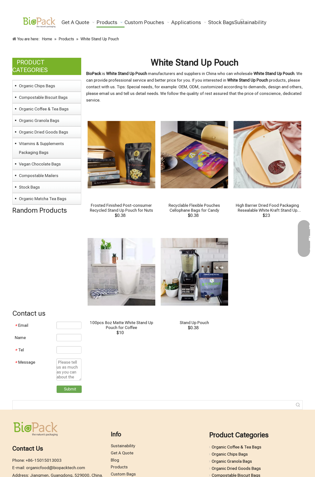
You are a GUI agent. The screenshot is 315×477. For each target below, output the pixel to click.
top (304, 455)
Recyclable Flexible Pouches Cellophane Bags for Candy (194, 208)
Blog (115, 460)
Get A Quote (122, 452)
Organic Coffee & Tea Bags (44, 108)
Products (119, 466)
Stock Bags (29, 187)
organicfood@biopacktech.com (55, 467)
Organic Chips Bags (37, 85)
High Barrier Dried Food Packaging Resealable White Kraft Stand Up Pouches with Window (267, 208)
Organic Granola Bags (39, 120)
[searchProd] (153, 405)
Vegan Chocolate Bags (40, 164)
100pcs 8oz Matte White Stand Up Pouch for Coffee (121, 325)
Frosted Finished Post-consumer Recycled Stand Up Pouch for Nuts (121, 208)
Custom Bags (123, 474)
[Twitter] (267, 10)
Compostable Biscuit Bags (43, 97)
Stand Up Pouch (194, 322)
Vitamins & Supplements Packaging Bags (41, 148)
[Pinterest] (292, 10)
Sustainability (123, 445)
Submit (70, 389)
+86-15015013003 (44, 460)
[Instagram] (283, 10)
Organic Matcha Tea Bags (42, 198)
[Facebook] (258, 10)
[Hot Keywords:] (242, 21)
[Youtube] (275, 10)
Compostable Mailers (38, 175)
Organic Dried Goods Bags (43, 132)
